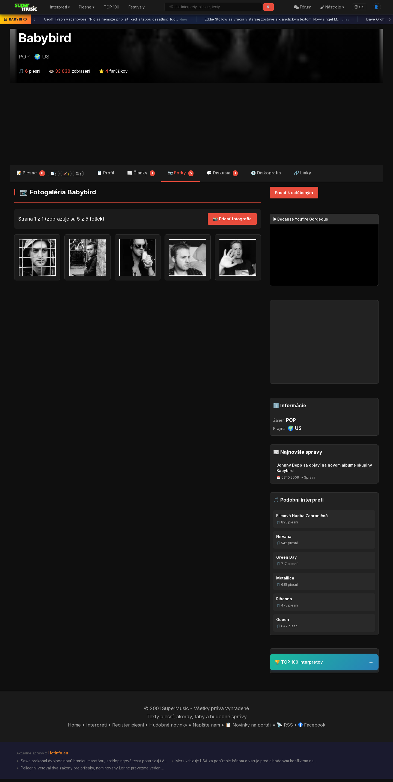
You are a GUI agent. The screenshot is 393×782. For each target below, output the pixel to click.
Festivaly (137, 7)
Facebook (316, 726)
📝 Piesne (50, 174)
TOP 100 (111, 7)
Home (69, 726)
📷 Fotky (181, 175)
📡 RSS (288, 726)
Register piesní (124, 726)
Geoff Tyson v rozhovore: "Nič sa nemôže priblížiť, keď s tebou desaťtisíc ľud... (116, 20)
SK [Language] (357, 7)
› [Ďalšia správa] (390, 20)
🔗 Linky (302, 174)
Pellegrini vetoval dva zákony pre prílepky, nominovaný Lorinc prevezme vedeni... (96, 771)
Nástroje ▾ (331, 7)
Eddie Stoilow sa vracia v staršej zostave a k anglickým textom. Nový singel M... (277, 20)
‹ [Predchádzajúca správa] (34, 20)
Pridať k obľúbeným (294, 194)
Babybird (45, 39)
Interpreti (92, 726)
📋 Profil (105, 174)
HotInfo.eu (59, 754)
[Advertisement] (196, 125)
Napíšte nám (206, 726)
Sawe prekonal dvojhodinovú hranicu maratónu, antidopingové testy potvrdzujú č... (97, 763)
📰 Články (141, 175)
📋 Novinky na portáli (250, 726)
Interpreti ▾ (60, 7)
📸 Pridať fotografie (232, 220)
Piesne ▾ (86, 7)
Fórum (301, 7)
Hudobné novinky (166, 726)
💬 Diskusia (222, 175)
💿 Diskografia (266, 174)
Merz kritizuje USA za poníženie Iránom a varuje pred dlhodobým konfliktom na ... (258, 763)
